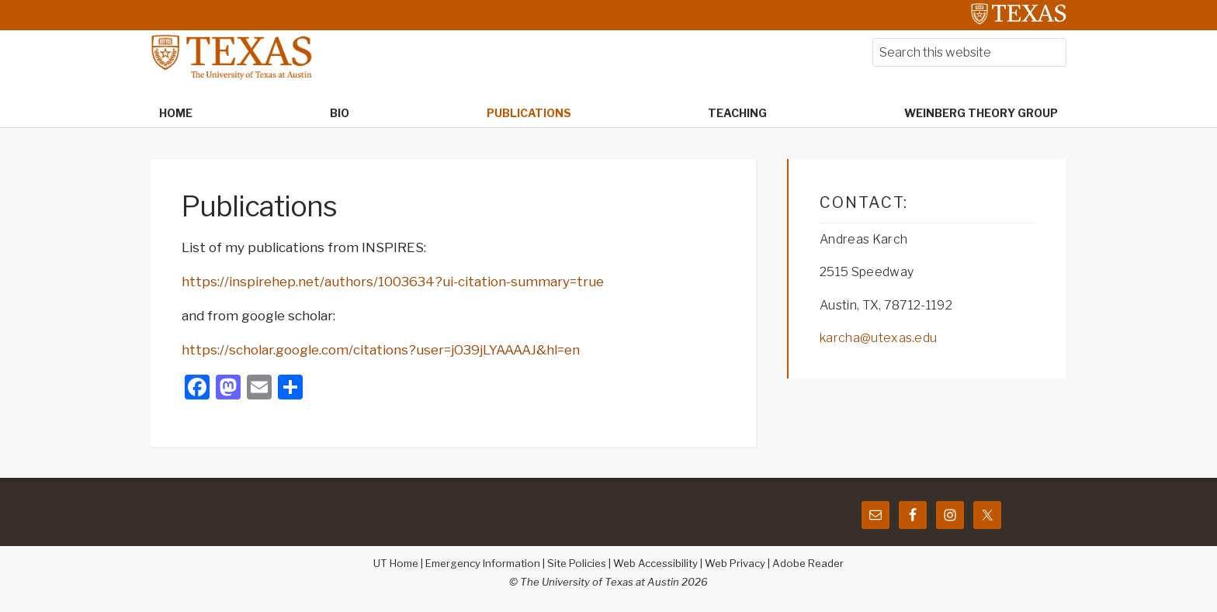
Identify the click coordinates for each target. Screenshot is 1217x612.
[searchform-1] (969, 52)
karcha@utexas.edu (878, 337)
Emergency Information (482, 563)
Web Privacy (735, 563)
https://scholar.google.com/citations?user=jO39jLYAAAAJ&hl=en (381, 350)
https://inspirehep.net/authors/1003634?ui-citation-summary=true (393, 281)
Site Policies (576, 563)
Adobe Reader (808, 563)
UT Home (395, 563)
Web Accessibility (655, 563)
